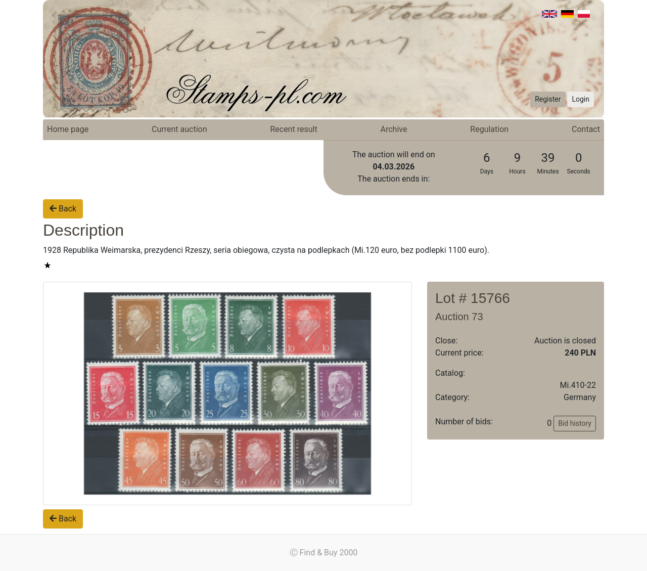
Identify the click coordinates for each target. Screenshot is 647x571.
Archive (394, 129)
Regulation (489, 129)
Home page (67, 129)
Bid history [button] (574, 423)
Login (580, 99)
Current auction (179, 129)
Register (548, 99)
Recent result (293, 129)
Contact (586, 129)
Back (63, 208)
